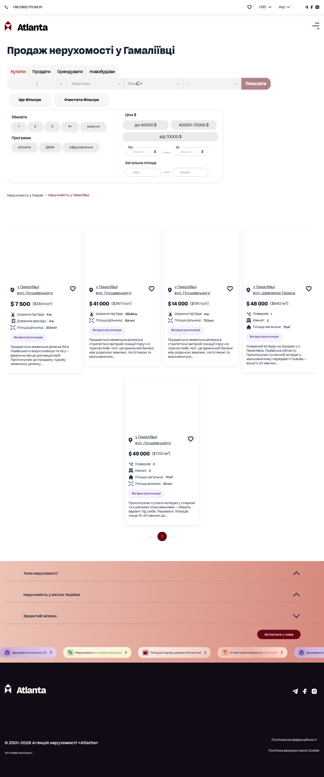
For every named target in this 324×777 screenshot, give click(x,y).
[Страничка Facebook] (311, 7)
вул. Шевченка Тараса (274, 293)
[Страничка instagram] (314, 692)
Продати (41, 72)
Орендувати (70, 72)
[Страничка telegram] (295, 692)
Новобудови (102, 72)
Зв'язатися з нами (279, 634)
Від (130, 147)
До (178, 147)
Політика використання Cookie (293, 750)
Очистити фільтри (81, 100)
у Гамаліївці (28, 287)
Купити (18, 72)
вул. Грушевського (35, 293)
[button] (19, 126)
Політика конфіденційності (294, 740)
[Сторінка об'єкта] (12, 291)
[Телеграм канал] (307, 7)
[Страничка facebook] (305, 692)
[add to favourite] (249, 7)
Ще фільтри (29, 100)
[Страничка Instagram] (316, 7)
